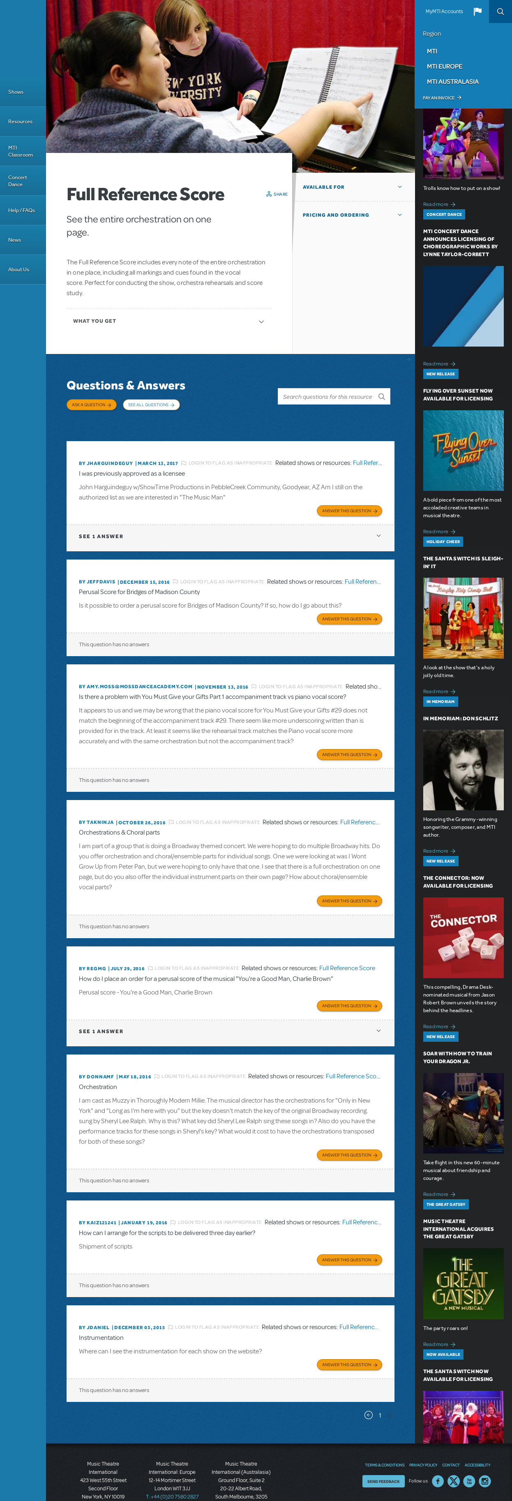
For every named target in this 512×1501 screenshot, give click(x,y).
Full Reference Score (381, 450)
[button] (477, 11)
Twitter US (453, 1449)
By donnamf (96, 1051)
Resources (20, 121)
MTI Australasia (453, 81)
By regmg (92, 945)
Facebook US (438, 1449)
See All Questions (148, 404)
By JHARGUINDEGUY (106, 450)
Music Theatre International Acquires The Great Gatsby (458, 1229)
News (14, 239)
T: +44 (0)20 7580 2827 (172, 1464)
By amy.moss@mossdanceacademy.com (136, 669)
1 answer (101, 521)
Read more (440, 203)
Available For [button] (324, 187)
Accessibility (477, 1432)
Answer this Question (346, 495)
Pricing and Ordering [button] (336, 215)
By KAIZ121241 (97, 1195)
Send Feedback (383, 1448)
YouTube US (469, 1449)
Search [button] (500, 11)
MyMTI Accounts (444, 11)
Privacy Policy (423, 1432)
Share (281, 194)
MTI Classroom (20, 151)
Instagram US (485, 1449)
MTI (432, 51)
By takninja (96, 802)
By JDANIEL (94, 1297)
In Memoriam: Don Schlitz (460, 718)
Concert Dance (17, 181)
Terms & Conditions (384, 1432)
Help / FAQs (21, 210)
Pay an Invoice (438, 98)
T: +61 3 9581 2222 (241, 1480)
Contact (451, 1432)
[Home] (23, 38)
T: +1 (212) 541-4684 (103, 1472)
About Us (18, 269)
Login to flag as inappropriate (231, 450)
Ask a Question (88, 404)
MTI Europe (444, 66)
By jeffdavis (97, 566)
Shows (15, 91)
